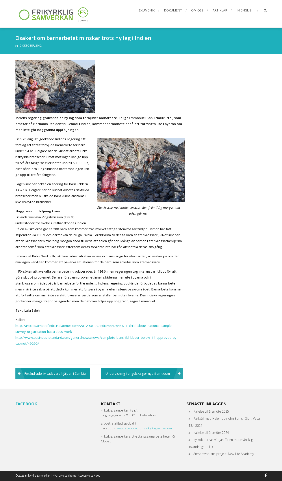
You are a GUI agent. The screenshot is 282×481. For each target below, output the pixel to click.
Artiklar (220, 10)
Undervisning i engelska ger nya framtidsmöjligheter (144, 373)
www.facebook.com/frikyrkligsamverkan (144, 428)
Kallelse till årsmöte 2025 (211, 411)
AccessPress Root (89, 475)
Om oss (197, 10)
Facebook (26, 403)
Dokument (173, 10)
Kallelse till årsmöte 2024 (211, 432)
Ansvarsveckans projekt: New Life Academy (223, 454)
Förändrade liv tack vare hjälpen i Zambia (55, 373)
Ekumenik (147, 10)
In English (245, 10)
